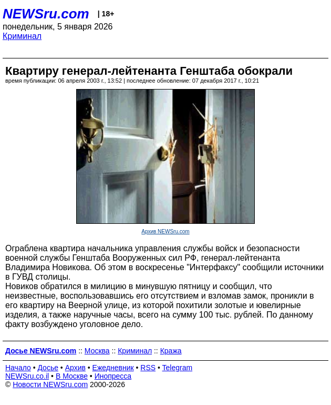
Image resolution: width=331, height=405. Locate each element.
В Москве (72, 376)
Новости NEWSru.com (50, 384)
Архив (75, 367)
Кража (171, 351)
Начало (18, 367)
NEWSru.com (46, 14)
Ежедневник (113, 367)
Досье (47, 367)
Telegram (177, 367)
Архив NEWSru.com (165, 231)
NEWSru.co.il (27, 376)
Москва (97, 351)
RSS (148, 367)
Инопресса (113, 376)
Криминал (22, 36)
